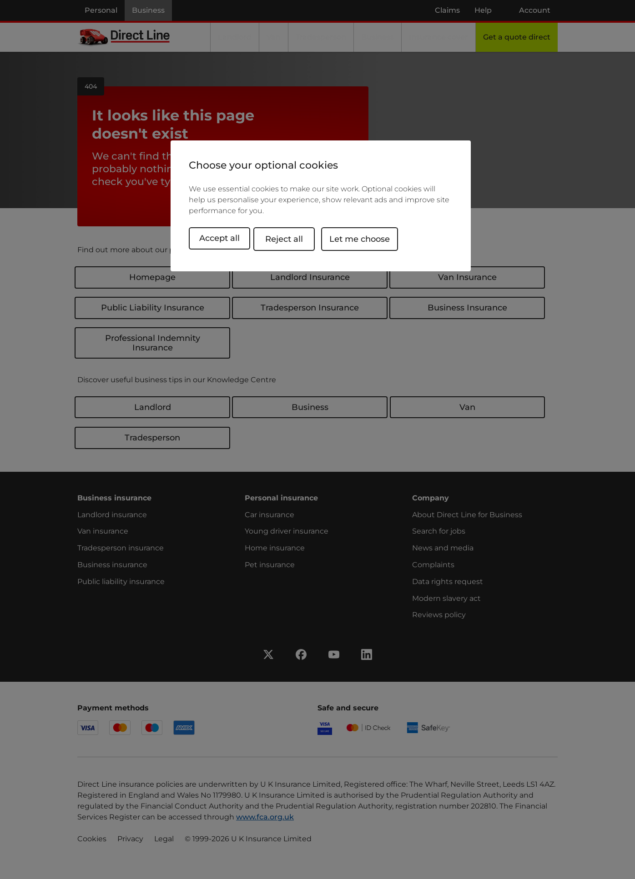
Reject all (292, 238)
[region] (321, 206)
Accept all (219, 238)
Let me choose (367, 238)
